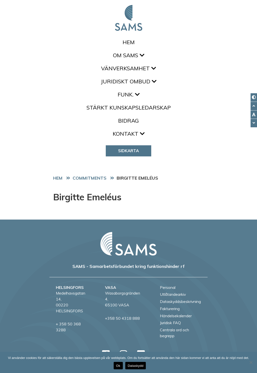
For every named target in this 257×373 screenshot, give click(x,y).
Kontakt (129, 133)
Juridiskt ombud (128, 81)
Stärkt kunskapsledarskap (128, 107)
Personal (167, 287)
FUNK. (129, 94)
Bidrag (128, 120)
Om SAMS (128, 55)
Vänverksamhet (128, 68)
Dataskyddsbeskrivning (180, 301)
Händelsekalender (176, 315)
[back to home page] (128, 244)
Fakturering (170, 308)
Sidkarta (128, 150)
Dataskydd (136, 366)
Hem (129, 42)
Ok (118, 366)
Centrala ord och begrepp (174, 332)
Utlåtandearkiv (173, 294)
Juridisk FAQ (170, 322)
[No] (250, 362)
